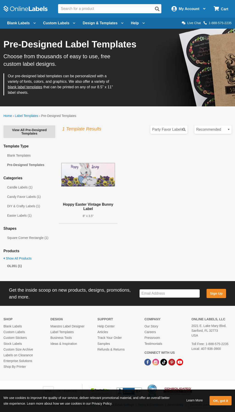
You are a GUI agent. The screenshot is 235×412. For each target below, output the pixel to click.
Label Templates (26, 116)
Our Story (151, 326)
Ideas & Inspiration (63, 344)
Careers (150, 332)
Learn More (194, 400)
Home (7, 116)
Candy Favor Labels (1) (24, 197)
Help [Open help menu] (138, 23)
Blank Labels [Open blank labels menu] (21, 23)
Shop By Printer (14, 366)
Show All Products (17, 258)
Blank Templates (19, 155)
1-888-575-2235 (218, 23)
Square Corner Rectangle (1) (27, 238)
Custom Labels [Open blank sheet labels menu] (59, 23)
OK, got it (220, 401)
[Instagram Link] (156, 362)
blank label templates (25, 87)
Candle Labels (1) (20, 187)
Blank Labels (12, 326)
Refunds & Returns (111, 349)
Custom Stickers (15, 338)
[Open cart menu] (221, 9)
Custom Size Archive (18, 349)
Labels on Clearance (18, 355)
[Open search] (157, 9)
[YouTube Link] (179, 362)
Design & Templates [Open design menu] (103, 23)
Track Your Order (110, 338)
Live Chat (191, 23)
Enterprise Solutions (17, 361)
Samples (104, 344)
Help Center (106, 326)
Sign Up (216, 293)
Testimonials (153, 344)
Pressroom (152, 338)
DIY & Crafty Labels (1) (23, 206)
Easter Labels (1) (19, 215)
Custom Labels (14, 332)
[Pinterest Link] (172, 362)
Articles (103, 332)
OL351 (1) (14, 266)
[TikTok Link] (164, 362)
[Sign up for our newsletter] (170, 293)
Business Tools (61, 338)
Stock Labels (12, 344)
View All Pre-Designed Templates (29, 131)
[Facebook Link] (148, 362)
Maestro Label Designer (67, 326)
